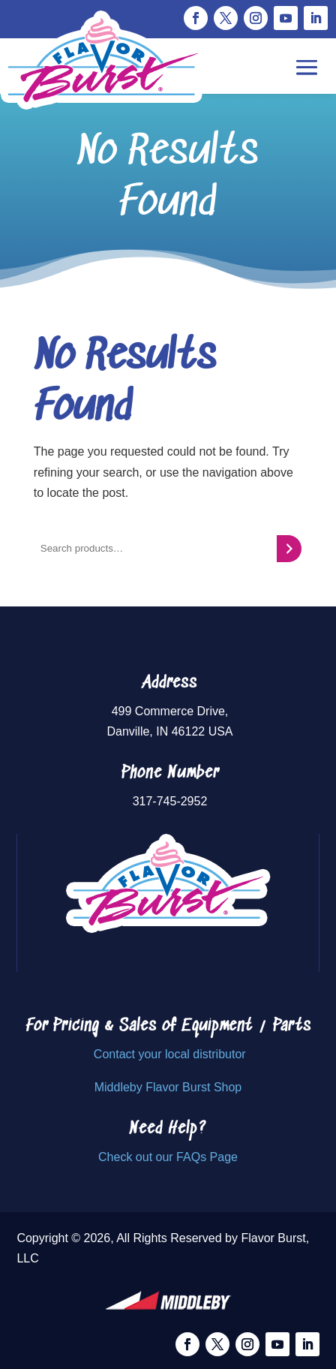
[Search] (289, 548)
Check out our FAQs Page (168, 1157)
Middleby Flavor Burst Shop (168, 1087)
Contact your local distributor (170, 1054)
